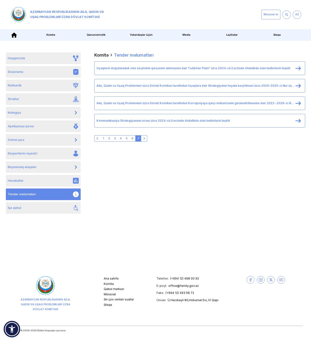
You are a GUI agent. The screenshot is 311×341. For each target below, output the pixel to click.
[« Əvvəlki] (97, 138)
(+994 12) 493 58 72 (179, 293)
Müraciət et (271, 14)
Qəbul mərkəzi (114, 289)
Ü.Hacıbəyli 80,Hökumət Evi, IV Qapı (193, 300)
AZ (297, 14)
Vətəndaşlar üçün (141, 34)
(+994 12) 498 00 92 (184, 278)
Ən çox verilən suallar (119, 299)
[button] (12, 329)
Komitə (50, 34)
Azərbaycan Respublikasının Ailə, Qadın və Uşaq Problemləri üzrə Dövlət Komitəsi (57, 14)
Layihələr (232, 34)
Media (186, 34)
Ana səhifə (111, 278)
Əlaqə (277, 34)
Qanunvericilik (96, 34)
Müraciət (110, 294)
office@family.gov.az (183, 286)
